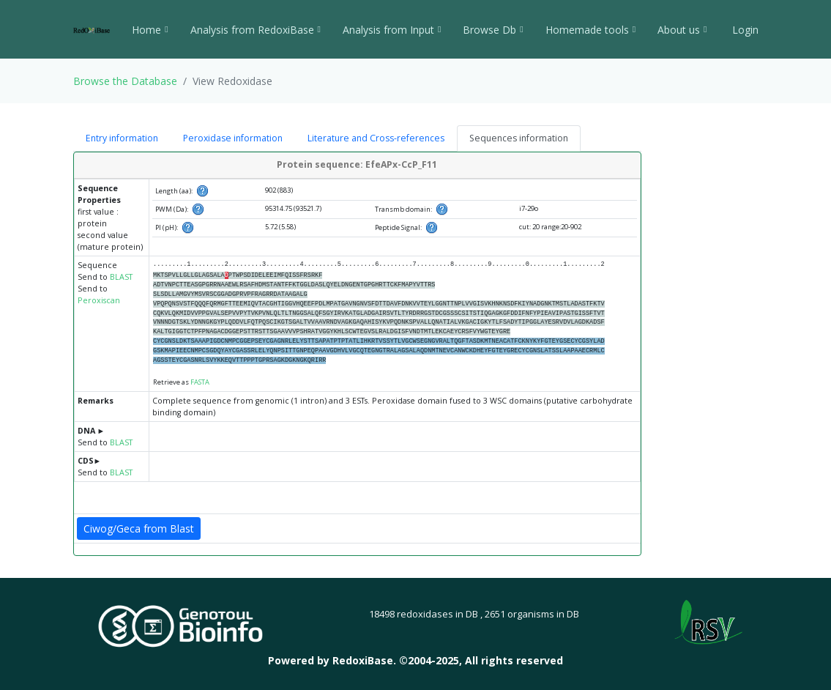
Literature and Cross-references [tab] (376, 138)
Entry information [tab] (122, 138)
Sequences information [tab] (518, 138)
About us (682, 30)
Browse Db (493, 30)
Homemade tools (590, 30)
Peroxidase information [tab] (233, 138)
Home (150, 30)
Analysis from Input (392, 30)
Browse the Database (125, 81)
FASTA (199, 382)
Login (744, 30)
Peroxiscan (99, 300)
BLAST (121, 277)
